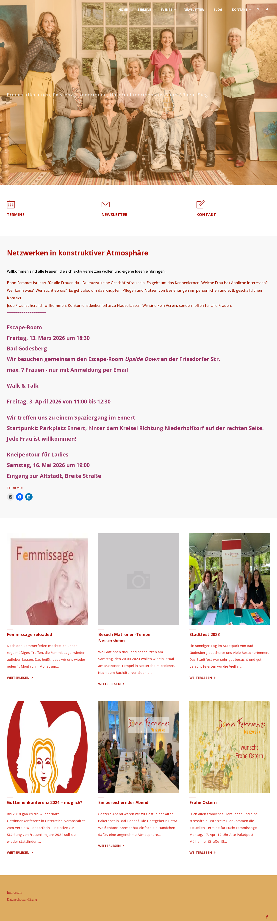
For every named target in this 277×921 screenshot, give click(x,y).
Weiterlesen (20, 677)
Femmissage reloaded (29, 634)
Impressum (14, 892)
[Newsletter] (106, 206)
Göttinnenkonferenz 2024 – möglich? (44, 802)
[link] (257, 10)
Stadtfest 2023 (204, 634)
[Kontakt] (201, 206)
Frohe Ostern (203, 802)
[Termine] (11, 206)
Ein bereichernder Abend (123, 802)
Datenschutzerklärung (22, 899)
